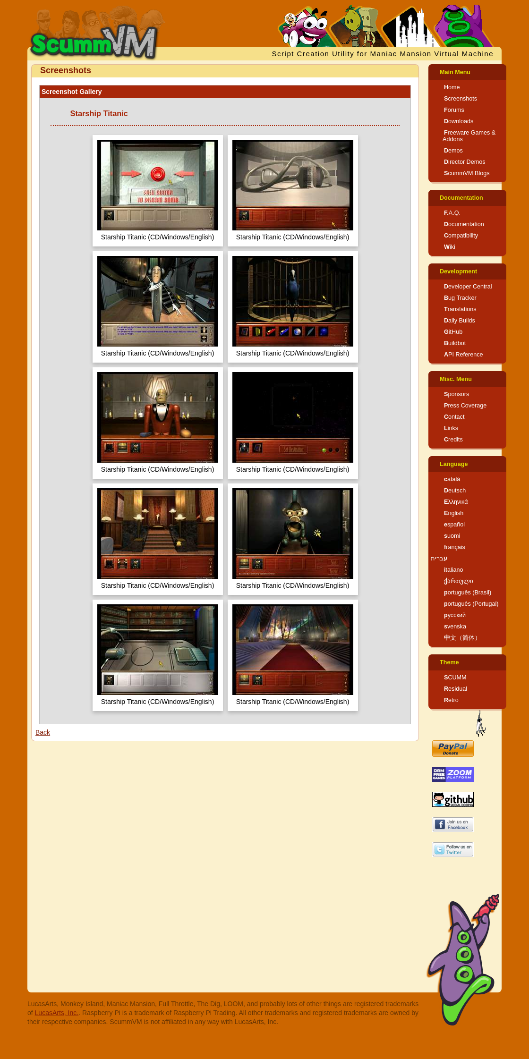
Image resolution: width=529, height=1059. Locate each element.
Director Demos (465, 162)
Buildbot (455, 343)
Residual (455, 689)
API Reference (463, 354)
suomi (452, 536)
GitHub (453, 332)
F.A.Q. (452, 213)
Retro (451, 700)
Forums (454, 110)
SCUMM (455, 677)
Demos (453, 150)
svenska (455, 626)
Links (451, 428)
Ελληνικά (456, 502)
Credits (453, 439)
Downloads (458, 121)
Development (458, 271)
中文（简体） (462, 638)
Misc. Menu (456, 379)
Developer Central (468, 286)
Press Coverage (465, 405)
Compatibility (461, 235)
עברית (439, 558)
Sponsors (456, 394)
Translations (460, 309)
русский (455, 615)
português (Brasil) (467, 592)
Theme (449, 662)
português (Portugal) (471, 604)
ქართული (458, 581)
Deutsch (455, 490)
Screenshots (460, 98)
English (453, 513)
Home (452, 87)
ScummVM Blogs (467, 173)
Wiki (449, 247)
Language (454, 464)
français (454, 547)
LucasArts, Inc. (57, 1013)
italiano (453, 570)
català (452, 479)
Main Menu (455, 72)
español (454, 524)
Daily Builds (459, 320)
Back (42, 732)
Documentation (461, 198)
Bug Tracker (460, 298)
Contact (454, 417)
